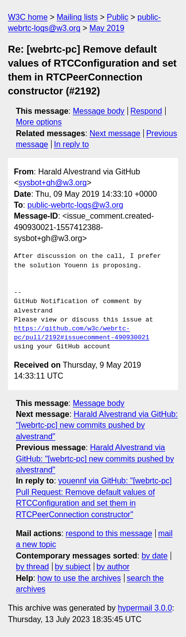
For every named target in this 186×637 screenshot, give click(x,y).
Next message (115, 133)
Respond (146, 111)
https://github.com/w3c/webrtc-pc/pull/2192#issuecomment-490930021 (81, 333)
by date (154, 556)
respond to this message (108, 533)
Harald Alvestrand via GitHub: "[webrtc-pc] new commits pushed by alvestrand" (97, 425)
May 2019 (106, 28)
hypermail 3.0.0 (145, 608)
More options (39, 122)
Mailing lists (77, 17)
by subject (73, 566)
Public (117, 17)
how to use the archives (79, 578)
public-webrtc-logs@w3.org (75, 205)
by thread (32, 566)
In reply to (71, 144)
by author (112, 566)
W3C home (28, 17)
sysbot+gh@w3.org (52, 182)
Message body (98, 111)
